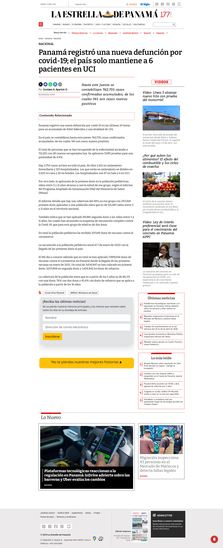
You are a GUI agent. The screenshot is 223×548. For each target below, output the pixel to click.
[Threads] (157, 4)
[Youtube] (179, 4)
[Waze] (100, 538)
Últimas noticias (161, 298)
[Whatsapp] (50, 84)
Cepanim (160, 33)
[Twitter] (41, 84)
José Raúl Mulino (130, 33)
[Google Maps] (94, 538)
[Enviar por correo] (60, 84)
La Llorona (98, 33)
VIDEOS (161, 82)
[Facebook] (168, 4)
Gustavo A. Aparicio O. (55, 89)
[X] (162, 4)
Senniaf (147, 33)
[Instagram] (173, 4)
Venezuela (112, 33)
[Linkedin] (55, 84)
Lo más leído (161, 358)
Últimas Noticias (80, 33)
